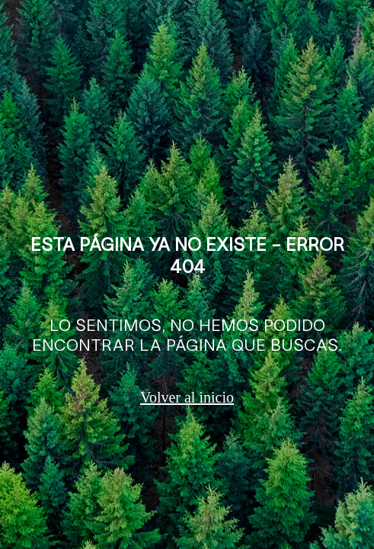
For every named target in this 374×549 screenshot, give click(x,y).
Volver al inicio (187, 397)
